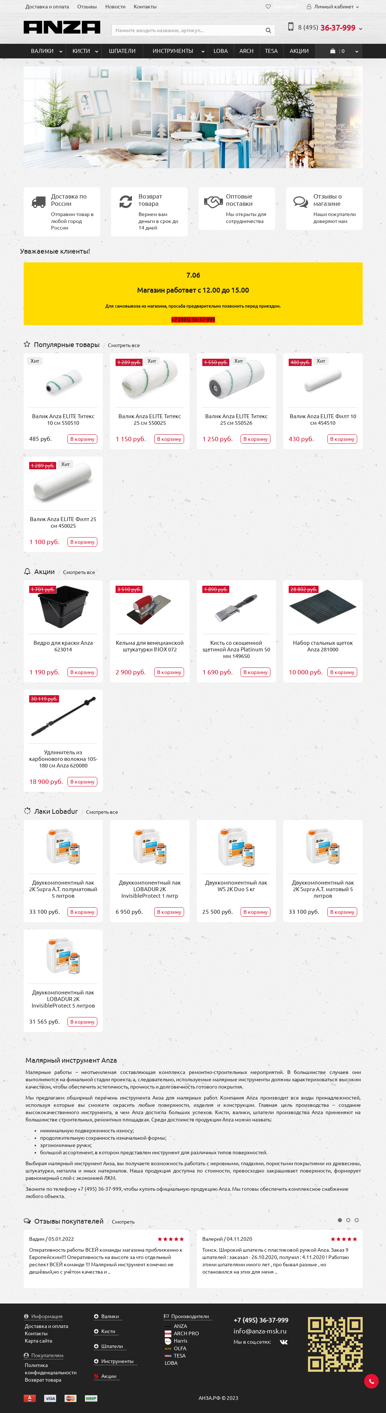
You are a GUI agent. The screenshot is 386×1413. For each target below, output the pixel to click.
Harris (176, 1341)
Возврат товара (43, 1380)
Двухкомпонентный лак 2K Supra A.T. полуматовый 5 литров (63, 889)
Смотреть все (124, 345)
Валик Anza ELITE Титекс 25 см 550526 (236, 419)
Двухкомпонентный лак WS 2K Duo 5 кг (236, 885)
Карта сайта (38, 1341)
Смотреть (123, 1222)
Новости (115, 6)
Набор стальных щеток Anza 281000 (323, 646)
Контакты (145, 6)
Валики (47, 49)
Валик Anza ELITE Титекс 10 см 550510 (63, 419)
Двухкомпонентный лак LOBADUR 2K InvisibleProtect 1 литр (150, 889)
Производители (186, 1316)
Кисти (85, 49)
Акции (299, 51)
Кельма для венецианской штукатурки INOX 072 (150, 646)
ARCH (246, 51)
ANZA (176, 1326)
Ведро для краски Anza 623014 (63, 646)
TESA (271, 51)
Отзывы (87, 6)
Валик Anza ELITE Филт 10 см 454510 (323, 419)
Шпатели (122, 51)
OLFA (175, 1348)
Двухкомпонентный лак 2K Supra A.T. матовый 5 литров (323, 889)
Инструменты (179, 49)
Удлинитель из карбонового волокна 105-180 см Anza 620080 (63, 759)
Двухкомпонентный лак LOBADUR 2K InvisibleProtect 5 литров (63, 999)
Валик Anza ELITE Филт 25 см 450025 (63, 522)
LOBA (221, 51)
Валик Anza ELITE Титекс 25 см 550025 (149, 419)
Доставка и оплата (47, 6)
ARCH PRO (182, 1333)
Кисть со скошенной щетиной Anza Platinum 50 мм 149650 (236, 649)
